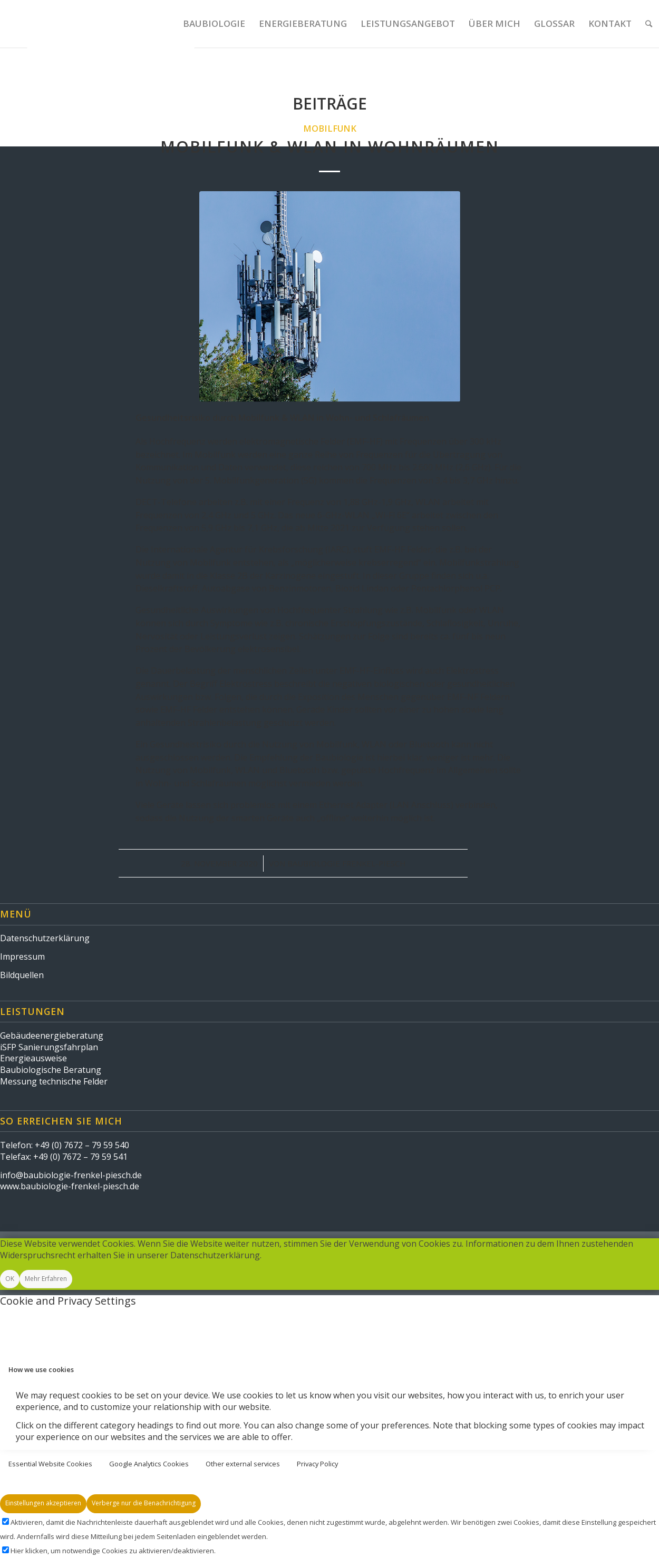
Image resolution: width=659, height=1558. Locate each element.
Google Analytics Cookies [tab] (149, 1463)
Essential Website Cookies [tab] (50, 1463)
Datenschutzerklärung (45, 938)
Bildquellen (22, 975)
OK (9, 1278)
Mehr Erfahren (46, 1278)
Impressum (22, 956)
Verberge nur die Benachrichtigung (144, 1502)
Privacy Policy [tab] (317, 1463)
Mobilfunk (329, 128)
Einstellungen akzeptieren (43, 1502)
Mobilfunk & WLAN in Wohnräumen (329, 146)
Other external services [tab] (243, 1463)
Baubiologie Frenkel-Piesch (346, 863)
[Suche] (648, 23)
